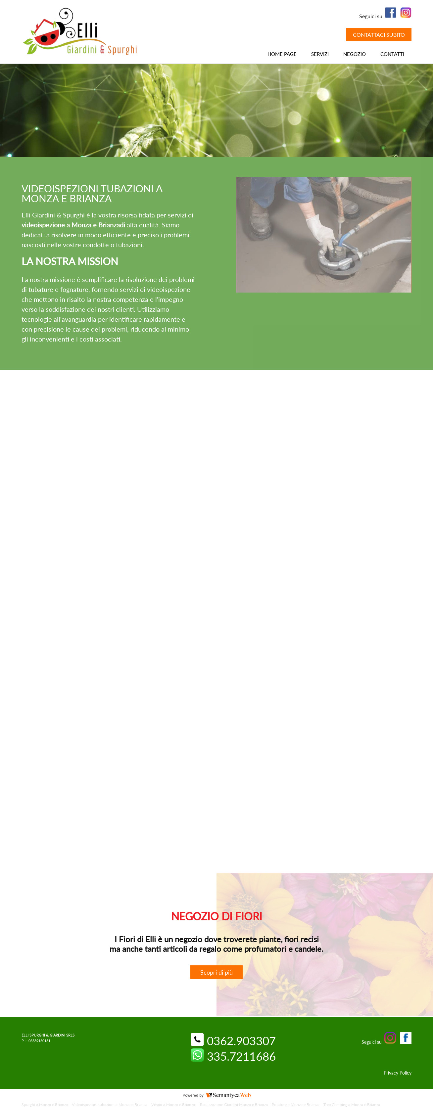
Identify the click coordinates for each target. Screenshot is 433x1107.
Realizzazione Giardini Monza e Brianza (234, 1104)
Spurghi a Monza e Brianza (45, 1104)
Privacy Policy (397, 1073)
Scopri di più (216, 972)
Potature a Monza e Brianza (295, 1104)
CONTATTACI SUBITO (379, 34)
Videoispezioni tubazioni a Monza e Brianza (109, 1104)
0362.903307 (233, 1040)
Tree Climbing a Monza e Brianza (352, 1104)
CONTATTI (392, 54)
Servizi (320, 54)
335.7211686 (233, 1056)
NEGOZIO (354, 54)
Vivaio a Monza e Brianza (173, 1104)
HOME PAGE (282, 54)
